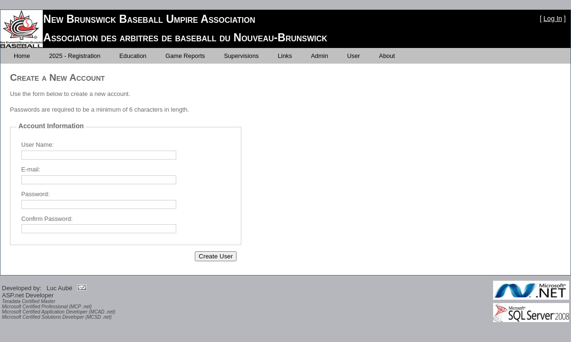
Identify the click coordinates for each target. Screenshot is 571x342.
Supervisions (241, 55)
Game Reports (185, 55)
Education (132, 55)
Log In (552, 18)
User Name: (37, 144)
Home (22, 55)
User (353, 55)
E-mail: (30, 169)
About (387, 55)
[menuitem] (21, 56)
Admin (319, 55)
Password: (35, 194)
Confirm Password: (47, 218)
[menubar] (204, 56)
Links (285, 55)
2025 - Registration (74, 55)
